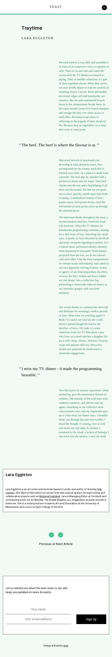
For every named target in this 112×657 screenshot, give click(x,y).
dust (65, 645)
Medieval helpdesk (49, 496)
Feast (56, 6)
